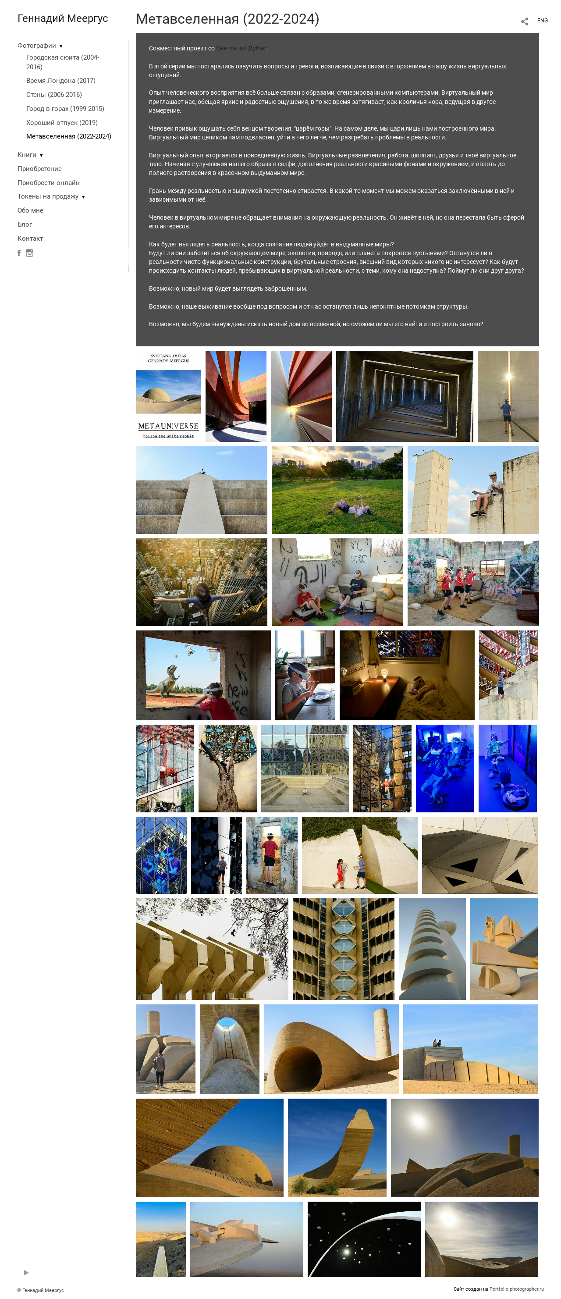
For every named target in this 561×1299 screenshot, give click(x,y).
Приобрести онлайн (49, 183)
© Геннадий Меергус (40, 1290)
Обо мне (30, 210)
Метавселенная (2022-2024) (68, 136)
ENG (542, 21)
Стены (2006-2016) (54, 95)
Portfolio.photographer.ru (517, 1289)
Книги (27, 155)
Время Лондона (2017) (61, 81)
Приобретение (40, 169)
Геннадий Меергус (63, 18)
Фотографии (37, 46)
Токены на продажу (48, 196)
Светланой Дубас (241, 48)
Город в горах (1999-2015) (65, 109)
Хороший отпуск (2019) (62, 123)
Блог (25, 224)
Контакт (30, 238)
